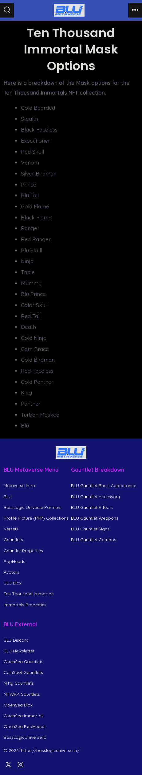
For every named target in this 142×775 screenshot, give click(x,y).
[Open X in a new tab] (8, 764)
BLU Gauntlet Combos (93, 539)
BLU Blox (13, 583)
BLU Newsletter (19, 651)
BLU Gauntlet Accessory (95, 496)
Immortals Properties (25, 605)
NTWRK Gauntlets (22, 694)
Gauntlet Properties (23, 550)
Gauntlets (13, 539)
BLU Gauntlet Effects (92, 507)
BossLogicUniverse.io (25, 737)
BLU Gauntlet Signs (90, 529)
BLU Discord (16, 640)
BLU (8, 496)
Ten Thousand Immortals (29, 593)
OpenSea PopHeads (24, 726)
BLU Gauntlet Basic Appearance (103, 485)
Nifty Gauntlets (19, 683)
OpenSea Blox (18, 705)
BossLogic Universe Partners (32, 507)
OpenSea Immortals (24, 715)
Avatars (11, 572)
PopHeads (14, 561)
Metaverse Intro (19, 485)
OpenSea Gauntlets (23, 661)
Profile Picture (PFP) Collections (36, 518)
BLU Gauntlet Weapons (94, 518)
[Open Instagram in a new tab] (21, 764)
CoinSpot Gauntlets (23, 672)
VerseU (11, 529)
